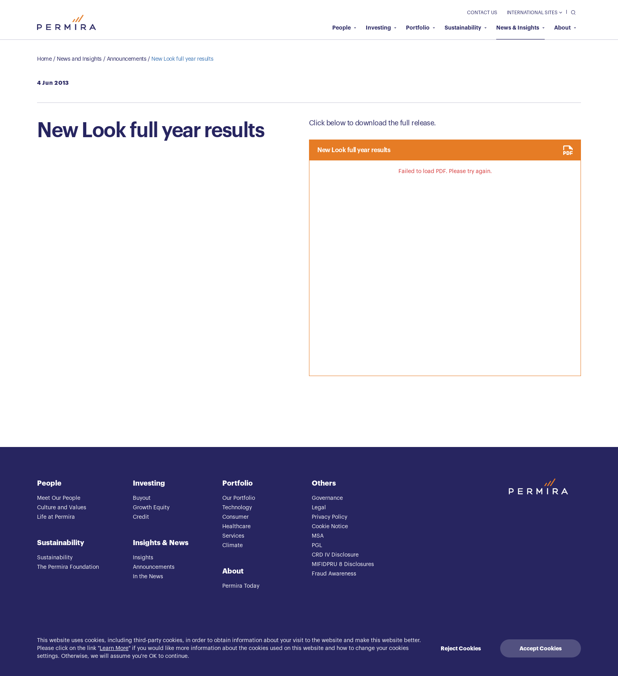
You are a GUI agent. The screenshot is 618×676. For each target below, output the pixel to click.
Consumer (235, 517)
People (344, 27)
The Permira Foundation (68, 567)
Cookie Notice (330, 526)
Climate (232, 545)
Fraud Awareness (334, 574)
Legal (319, 507)
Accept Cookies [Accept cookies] (540, 648)
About (565, 27)
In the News (148, 576)
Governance (327, 498)
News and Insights (79, 59)
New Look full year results (182, 59)
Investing (381, 27)
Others (324, 483)
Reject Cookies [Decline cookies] (461, 648)
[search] (571, 12)
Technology (237, 507)
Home (44, 59)
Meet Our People (58, 498)
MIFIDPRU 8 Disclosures (343, 564)
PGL (317, 545)
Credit (141, 517)
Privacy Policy (329, 517)
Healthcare (236, 526)
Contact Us (482, 12)
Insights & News (160, 542)
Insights (143, 558)
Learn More (114, 648)
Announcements (127, 59)
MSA (318, 536)
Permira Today (240, 586)
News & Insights (520, 27)
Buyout (142, 498)
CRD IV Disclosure (335, 555)
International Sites (534, 12)
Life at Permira (56, 517)
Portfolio (420, 27)
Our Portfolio (238, 498)
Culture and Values (61, 507)
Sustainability (466, 27)
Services (233, 536)
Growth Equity (151, 507)
